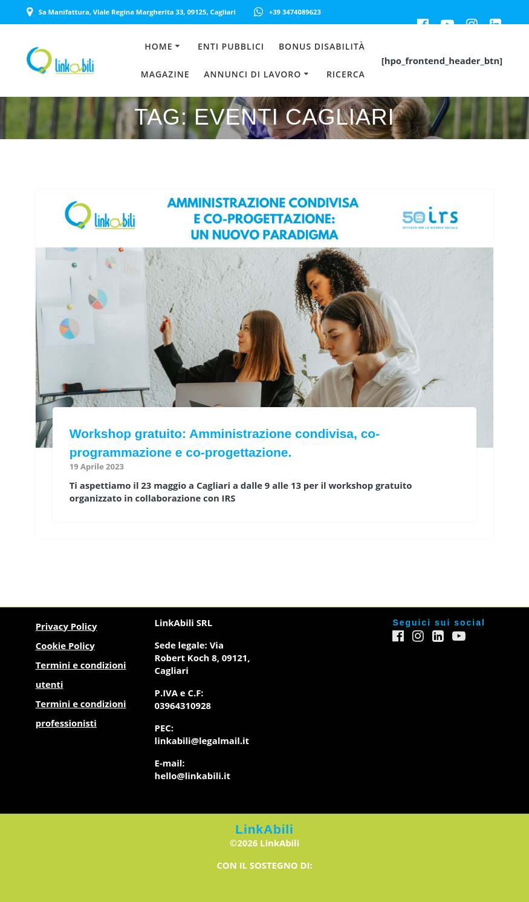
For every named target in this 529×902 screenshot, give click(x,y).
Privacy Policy (66, 626)
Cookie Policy (65, 645)
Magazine (165, 74)
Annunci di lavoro (252, 74)
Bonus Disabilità (322, 46)
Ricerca (345, 74)
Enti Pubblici (231, 46)
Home (158, 46)
